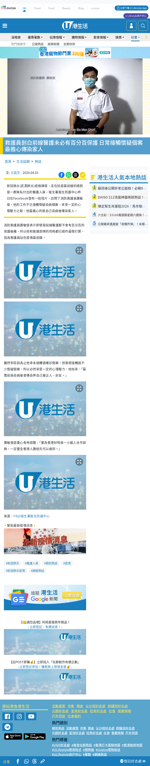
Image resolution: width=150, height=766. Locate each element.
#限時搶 (88, 749)
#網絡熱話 (100, 754)
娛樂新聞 (53, 44)
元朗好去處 (60, 710)
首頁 (8, 161)
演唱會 (16, 37)
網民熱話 (51, 563)
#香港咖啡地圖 (132, 745)
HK (24, 8)
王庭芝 (15, 172)
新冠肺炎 (13, 563)
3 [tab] (74, 53)
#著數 (87, 754)
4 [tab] (78, 53)
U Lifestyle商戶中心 (135, 16)
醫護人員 (32, 563)
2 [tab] (70, 53)
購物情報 (78, 37)
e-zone (95, 8)
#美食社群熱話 (81, 745)
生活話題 (23, 161)
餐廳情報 (124, 710)
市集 (71, 705)
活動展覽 (58, 705)
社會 (134, 37)
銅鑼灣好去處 (118, 705)
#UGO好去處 (61, 745)
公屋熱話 (38, 44)
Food (51, 8)
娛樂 (118, 37)
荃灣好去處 (79, 710)
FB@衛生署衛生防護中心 (31, 516)
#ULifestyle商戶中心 (66, 754)
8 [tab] (76, 57)
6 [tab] (86, 53)
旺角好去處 (98, 710)
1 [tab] (66, 53)
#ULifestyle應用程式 (66, 749)
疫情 (68, 563)
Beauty (66, 8)
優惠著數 (34, 37)
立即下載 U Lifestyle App (133, 8)
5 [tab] (82, 53)
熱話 (38, 161)
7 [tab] (72, 57)
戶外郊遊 (58, 715)
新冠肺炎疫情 (16, 570)
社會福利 (74, 715)
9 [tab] (80, 57)
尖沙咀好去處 (95, 705)
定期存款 (69, 44)
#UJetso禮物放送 (108, 749)
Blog (81, 8)
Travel (37, 8)
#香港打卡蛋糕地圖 (107, 745)
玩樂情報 (56, 37)
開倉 (80, 705)
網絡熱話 (38, 570)
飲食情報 (100, 37)
